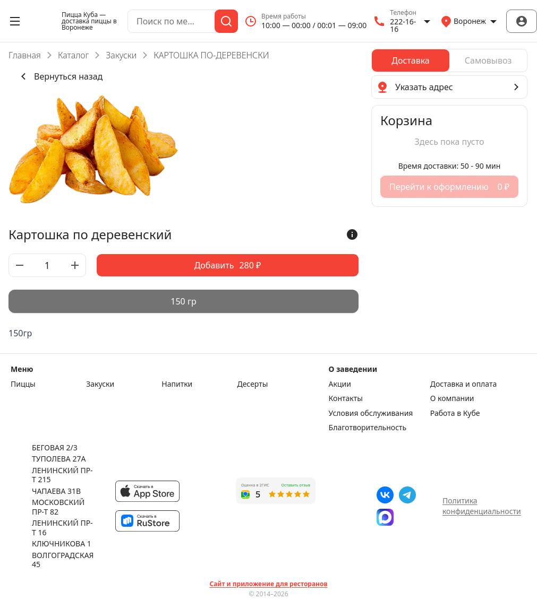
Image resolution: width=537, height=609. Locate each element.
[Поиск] (226, 21)
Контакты (346, 398)
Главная (24, 55)
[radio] (183, 301)
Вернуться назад (60, 76)
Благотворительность (368, 427)
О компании (452, 398)
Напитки (176, 384)
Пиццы (23, 384)
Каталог (73, 55)
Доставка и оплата (463, 384)
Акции (340, 384)
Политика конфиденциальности (481, 505)
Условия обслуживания (371, 413)
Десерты (252, 384)
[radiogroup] (183, 301)
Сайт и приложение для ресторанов (268, 584)
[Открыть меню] (15, 21)
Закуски (121, 55)
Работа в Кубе (455, 413)
